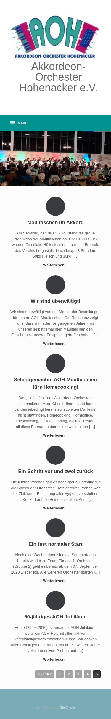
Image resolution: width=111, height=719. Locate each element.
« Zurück (45, 674)
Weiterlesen (55, 265)
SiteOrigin (67, 707)
